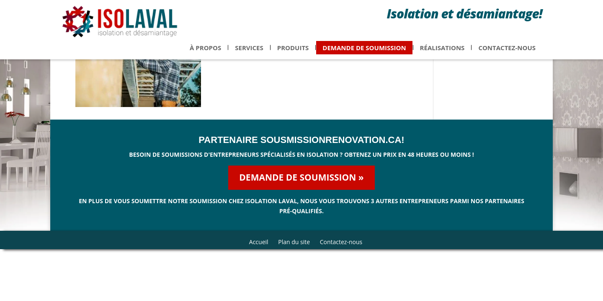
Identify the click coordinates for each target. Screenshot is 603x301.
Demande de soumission (364, 52)
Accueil (258, 242)
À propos (205, 52)
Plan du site (294, 242)
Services (249, 52)
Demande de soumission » (301, 177)
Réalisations (442, 52)
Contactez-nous (507, 52)
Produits (293, 52)
